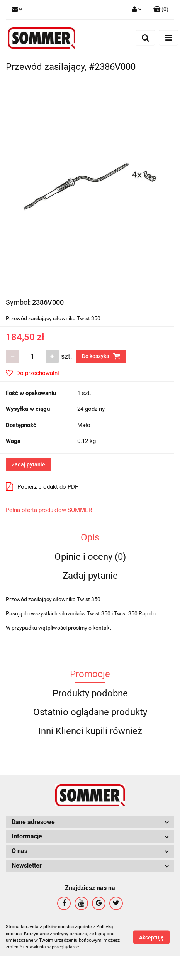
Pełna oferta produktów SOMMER (49, 510)
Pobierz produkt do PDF (42, 486)
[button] (161, 9)
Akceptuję (151, 937)
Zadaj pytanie (28, 464)
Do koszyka (101, 356)
